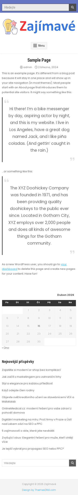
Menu (41, 45)
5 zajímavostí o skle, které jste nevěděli (28, 431)
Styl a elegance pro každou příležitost (27, 383)
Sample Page (39, 60)
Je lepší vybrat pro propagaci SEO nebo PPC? (33, 449)
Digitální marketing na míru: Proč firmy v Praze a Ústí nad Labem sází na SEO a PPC (37, 422)
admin (27, 67)
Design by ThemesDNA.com (39, 490)
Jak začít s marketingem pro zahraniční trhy (31, 377)
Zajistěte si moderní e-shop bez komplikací (31, 370)
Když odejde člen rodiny (18, 390)
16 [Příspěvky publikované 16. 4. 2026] (39, 326)
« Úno (5, 348)
